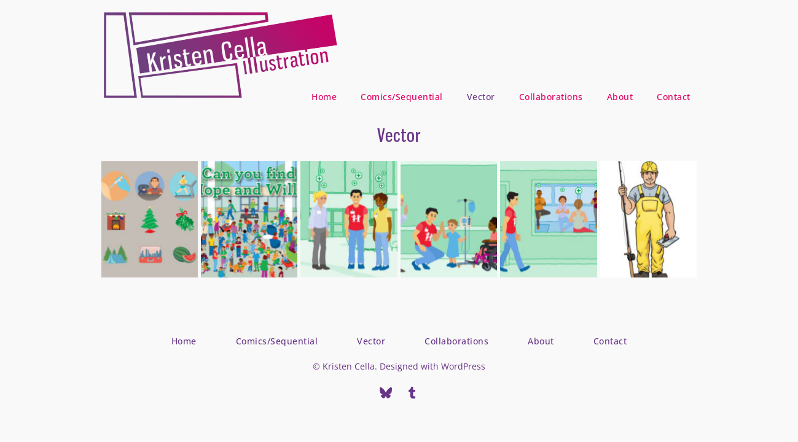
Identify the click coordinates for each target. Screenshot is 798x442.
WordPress (463, 366)
